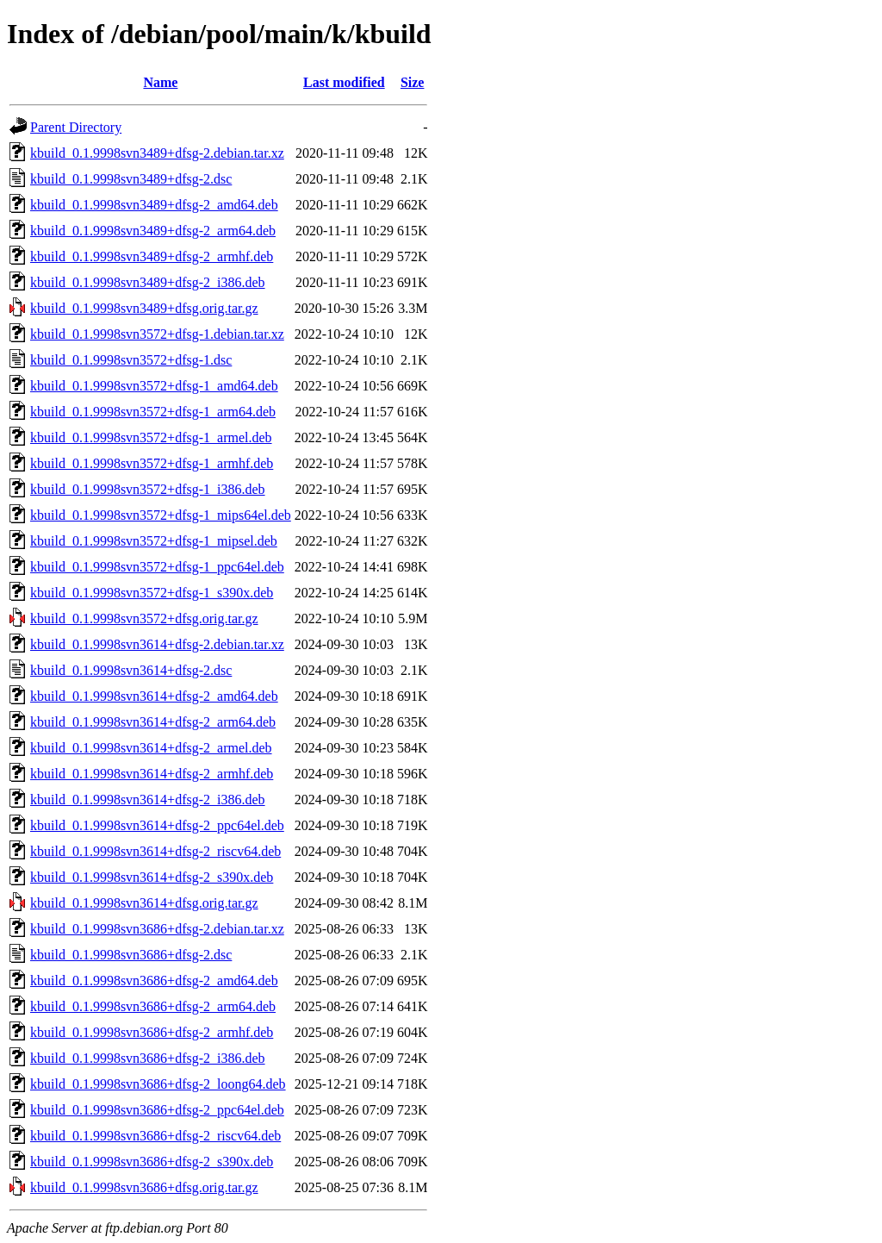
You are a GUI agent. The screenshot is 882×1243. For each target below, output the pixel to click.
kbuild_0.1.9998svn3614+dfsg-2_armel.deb (151, 747)
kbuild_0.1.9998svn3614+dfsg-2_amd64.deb (154, 696)
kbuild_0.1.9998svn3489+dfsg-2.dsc (131, 179)
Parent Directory (75, 127)
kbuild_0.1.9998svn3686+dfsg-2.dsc (131, 954)
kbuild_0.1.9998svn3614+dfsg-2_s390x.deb (151, 877)
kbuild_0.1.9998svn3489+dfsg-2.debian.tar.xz (157, 153)
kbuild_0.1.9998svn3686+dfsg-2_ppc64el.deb (157, 1109)
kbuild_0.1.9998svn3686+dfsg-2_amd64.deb (154, 980)
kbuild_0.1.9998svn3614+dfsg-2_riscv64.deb (155, 851)
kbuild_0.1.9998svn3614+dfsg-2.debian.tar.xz (157, 644)
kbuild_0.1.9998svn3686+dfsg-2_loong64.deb (158, 1084)
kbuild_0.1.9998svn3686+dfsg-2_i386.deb (147, 1058)
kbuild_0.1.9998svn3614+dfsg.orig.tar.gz (144, 903)
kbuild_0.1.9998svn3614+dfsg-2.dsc (131, 670)
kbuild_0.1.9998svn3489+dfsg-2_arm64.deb (153, 230)
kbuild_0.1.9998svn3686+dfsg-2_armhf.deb (151, 1032)
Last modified (344, 82)
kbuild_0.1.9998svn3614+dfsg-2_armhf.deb (151, 773)
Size (413, 82)
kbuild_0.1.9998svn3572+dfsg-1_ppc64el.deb (157, 566)
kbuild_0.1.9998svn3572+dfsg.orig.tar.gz (144, 618)
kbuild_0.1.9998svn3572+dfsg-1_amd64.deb (154, 385)
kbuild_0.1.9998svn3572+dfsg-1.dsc (131, 360)
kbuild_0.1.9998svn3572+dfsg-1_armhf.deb (151, 463)
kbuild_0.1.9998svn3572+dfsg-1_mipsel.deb (153, 541)
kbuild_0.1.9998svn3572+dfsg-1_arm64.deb (153, 411)
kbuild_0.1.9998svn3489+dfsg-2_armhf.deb (151, 256)
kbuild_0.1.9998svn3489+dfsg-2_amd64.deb (154, 204)
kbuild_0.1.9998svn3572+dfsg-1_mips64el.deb (160, 515)
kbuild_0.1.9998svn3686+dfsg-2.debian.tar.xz (157, 928)
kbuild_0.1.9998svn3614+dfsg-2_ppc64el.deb (157, 825)
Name (160, 82)
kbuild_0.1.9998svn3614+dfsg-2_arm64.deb (153, 722)
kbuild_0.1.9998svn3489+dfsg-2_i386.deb (147, 282)
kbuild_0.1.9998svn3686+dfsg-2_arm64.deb (153, 1006)
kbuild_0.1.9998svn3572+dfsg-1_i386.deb (147, 489)
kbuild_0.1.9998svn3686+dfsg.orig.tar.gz (144, 1187)
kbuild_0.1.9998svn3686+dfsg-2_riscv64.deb (155, 1135)
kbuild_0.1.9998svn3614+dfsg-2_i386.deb (147, 799)
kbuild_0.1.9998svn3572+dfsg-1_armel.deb (151, 437)
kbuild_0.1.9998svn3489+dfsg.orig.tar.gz (144, 308)
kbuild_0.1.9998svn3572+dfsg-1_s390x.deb (151, 592)
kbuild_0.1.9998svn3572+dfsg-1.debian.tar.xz (157, 334)
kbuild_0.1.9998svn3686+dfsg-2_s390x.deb (151, 1161)
